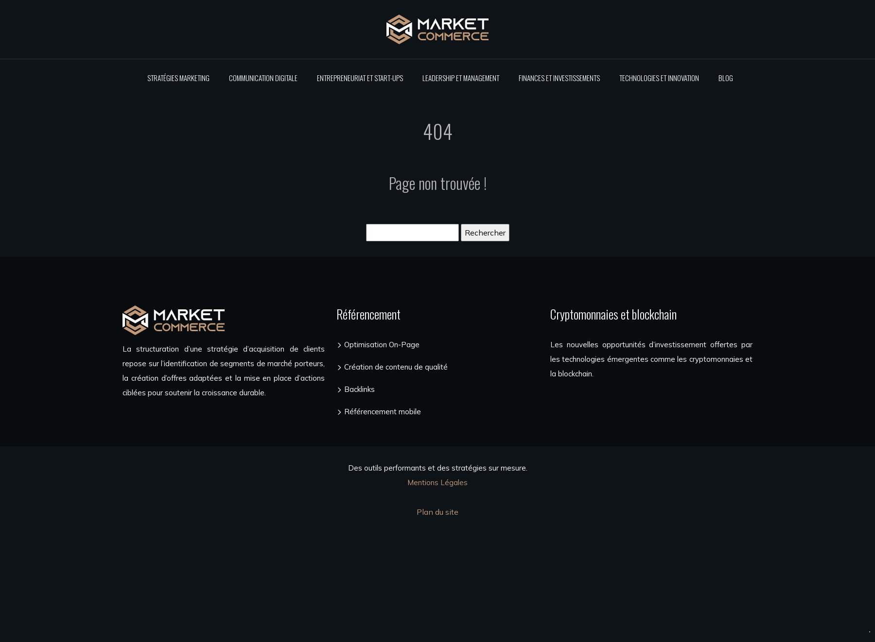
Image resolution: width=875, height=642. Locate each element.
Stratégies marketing (178, 77)
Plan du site (437, 512)
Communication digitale (263, 77)
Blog (725, 77)
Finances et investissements (559, 77)
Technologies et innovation (659, 77)
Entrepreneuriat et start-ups (360, 77)
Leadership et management (460, 77)
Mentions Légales (437, 482)
